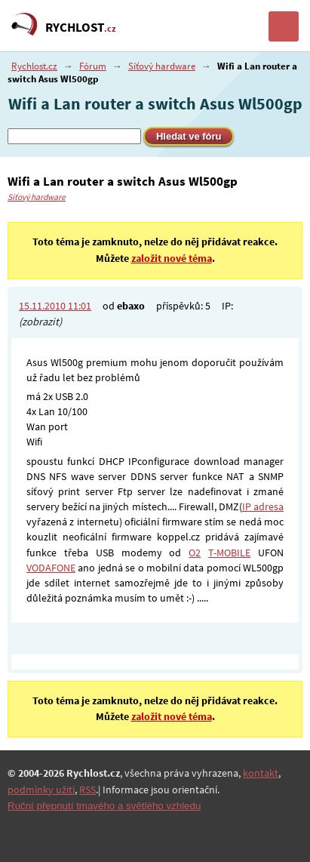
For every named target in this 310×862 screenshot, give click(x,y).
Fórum (92, 66)
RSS (87, 789)
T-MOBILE (229, 552)
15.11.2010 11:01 (55, 305)
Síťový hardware (161, 66)
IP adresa (263, 506)
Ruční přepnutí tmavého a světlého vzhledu (104, 805)
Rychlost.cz (34, 66)
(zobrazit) (40, 321)
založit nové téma (171, 258)
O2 (195, 552)
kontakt (260, 773)
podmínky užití (41, 789)
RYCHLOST (80, 27)
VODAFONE (50, 567)
